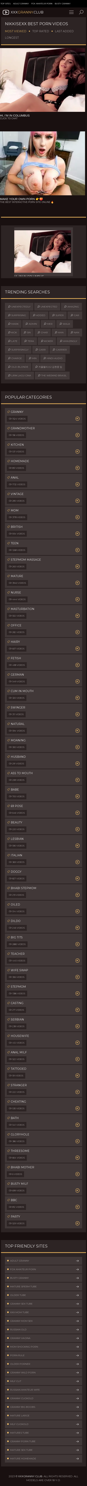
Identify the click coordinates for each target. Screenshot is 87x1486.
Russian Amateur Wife (43, 1390)
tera (29, 341)
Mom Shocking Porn (43, 1347)
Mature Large (43, 1416)
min (33, 358)
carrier (59, 350)
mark (13, 324)
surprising (17, 315)
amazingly (68, 341)
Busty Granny (63, 3)
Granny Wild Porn (43, 1373)
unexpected (47, 307)
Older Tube (43, 1295)
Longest (12, 37)
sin (27, 332)
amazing (71, 307)
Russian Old (43, 1330)
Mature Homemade (43, 1459)
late (12, 341)
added (39, 315)
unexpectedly (19, 307)
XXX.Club (22, 12)
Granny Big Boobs (43, 1407)
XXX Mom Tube (43, 1312)
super (58, 315)
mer (48, 324)
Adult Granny (21, 3)
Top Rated (40, 31)
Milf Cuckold (43, 1424)
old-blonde (18, 367)
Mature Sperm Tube (43, 1286)
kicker (47, 341)
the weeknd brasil (52, 375)
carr (40, 350)
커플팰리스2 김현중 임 (48, 367)
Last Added (64, 31)
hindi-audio (53, 358)
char (42, 332)
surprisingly (18, 350)
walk (64, 324)
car (74, 315)
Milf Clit (43, 1381)
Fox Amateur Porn (41, 3)
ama (59, 332)
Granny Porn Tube (43, 1441)
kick (12, 332)
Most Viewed (15, 31)
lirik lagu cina (19, 375)
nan (74, 332)
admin (31, 324)
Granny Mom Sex (43, 1321)
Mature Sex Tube (43, 1450)
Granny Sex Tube (43, 1304)
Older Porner (43, 1364)
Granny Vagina (43, 1338)
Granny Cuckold (43, 1398)
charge (15, 358)
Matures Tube (43, 1433)
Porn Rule (43, 1355)
